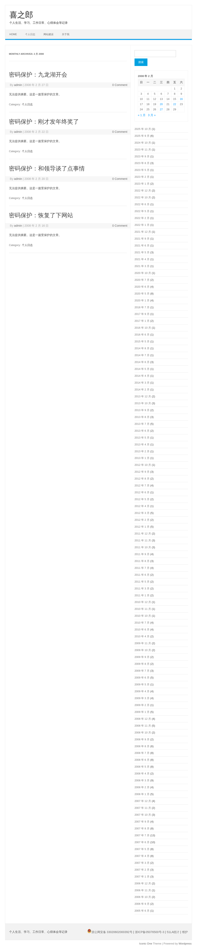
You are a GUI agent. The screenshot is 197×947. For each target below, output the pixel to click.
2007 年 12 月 (143, 801)
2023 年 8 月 (142, 163)
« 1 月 (142, 115)
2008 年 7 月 (142, 752)
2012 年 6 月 (142, 492)
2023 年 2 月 (142, 176)
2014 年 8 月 (142, 348)
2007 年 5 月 (142, 849)
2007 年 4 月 (142, 856)
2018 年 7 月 (142, 307)
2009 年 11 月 (143, 643)
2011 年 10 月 (143, 547)
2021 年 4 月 (142, 259)
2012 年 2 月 (142, 519)
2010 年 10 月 (143, 615)
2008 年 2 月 (142, 787)
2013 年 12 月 (143, 396)
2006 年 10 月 (143, 897)
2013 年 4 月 (142, 444)
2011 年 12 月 (143, 533)
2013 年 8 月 (142, 417)
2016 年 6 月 (142, 334)
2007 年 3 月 (142, 862)
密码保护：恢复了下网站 (41, 215)
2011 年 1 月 (142, 595)
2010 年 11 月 (143, 608)
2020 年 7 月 (142, 279)
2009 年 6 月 (142, 677)
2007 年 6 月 (142, 842)
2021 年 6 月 (142, 245)
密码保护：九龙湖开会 (38, 74)
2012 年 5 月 (142, 499)
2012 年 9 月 (142, 471)
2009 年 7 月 (142, 670)
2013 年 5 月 (142, 437)
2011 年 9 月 (142, 554)
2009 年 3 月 (142, 698)
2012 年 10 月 (143, 464)
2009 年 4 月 (142, 691)
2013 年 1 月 (142, 458)
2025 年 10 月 (143, 128)
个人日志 (30, 34)
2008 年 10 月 (143, 732)
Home (13, 34)
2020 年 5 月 (142, 293)
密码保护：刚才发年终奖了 (44, 121)
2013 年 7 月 (142, 423)
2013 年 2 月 (142, 451)
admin (18, 85)
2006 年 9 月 (142, 903)
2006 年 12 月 (143, 883)
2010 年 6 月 (142, 629)
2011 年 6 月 (142, 574)
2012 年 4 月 (142, 506)
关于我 (65, 34)
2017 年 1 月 (142, 320)
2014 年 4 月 (142, 375)
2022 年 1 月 (142, 224)
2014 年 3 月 (142, 382)
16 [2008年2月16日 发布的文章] (181, 99)
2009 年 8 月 (142, 663)
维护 (185, 932)
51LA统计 (173, 932)
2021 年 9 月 (142, 238)
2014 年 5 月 (142, 368)
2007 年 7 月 (142, 835)
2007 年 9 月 (142, 821)
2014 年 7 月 (142, 355)
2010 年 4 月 (142, 636)
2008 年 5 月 (142, 766)
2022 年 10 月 (143, 197)
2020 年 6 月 (142, 286)
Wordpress (185, 943)
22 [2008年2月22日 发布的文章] (174, 104)
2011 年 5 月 (142, 581)
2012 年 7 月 (142, 485)
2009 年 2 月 (142, 705)
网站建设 (49, 34)
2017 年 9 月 (142, 314)
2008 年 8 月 (142, 746)
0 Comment (119, 85)
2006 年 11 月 (143, 890)
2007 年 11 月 (143, 807)
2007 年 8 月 (142, 828)
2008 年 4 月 (142, 773)
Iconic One (145, 943)
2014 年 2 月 (142, 389)
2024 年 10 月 (143, 142)
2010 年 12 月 (143, 602)
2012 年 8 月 (142, 478)
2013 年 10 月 (143, 403)
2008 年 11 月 (143, 725)
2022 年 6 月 (142, 204)
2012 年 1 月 (142, 526)
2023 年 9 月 (142, 156)
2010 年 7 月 (142, 622)
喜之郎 (21, 14)
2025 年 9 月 (142, 135)
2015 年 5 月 (142, 341)
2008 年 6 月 (142, 759)
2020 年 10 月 (143, 273)
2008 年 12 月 (143, 718)
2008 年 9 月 (142, 739)
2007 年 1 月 (142, 876)
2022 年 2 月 (142, 218)
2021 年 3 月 (142, 266)
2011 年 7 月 (142, 567)
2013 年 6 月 (142, 430)
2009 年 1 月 (142, 711)
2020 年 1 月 (142, 300)
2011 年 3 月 (142, 588)
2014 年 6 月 (142, 362)
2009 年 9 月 (142, 657)
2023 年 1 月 (142, 183)
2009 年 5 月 (142, 684)
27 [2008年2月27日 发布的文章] (161, 109)
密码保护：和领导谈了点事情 (47, 168)
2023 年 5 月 (142, 170)
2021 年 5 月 (142, 252)
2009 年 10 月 (143, 650)
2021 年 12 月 (143, 231)
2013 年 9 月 (142, 410)
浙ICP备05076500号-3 (150, 932)
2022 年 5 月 (142, 211)
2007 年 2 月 (142, 869)
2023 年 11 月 (143, 149)
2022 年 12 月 (143, 190)
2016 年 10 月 (143, 327)
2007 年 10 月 (143, 814)
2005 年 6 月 (142, 910)
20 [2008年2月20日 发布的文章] (161, 104)
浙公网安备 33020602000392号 (110, 932)
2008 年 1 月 (142, 794)
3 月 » (152, 115)
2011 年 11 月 (143, 540)
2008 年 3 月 (142, 780)
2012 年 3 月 (142, 513)
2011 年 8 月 (142, 561)
